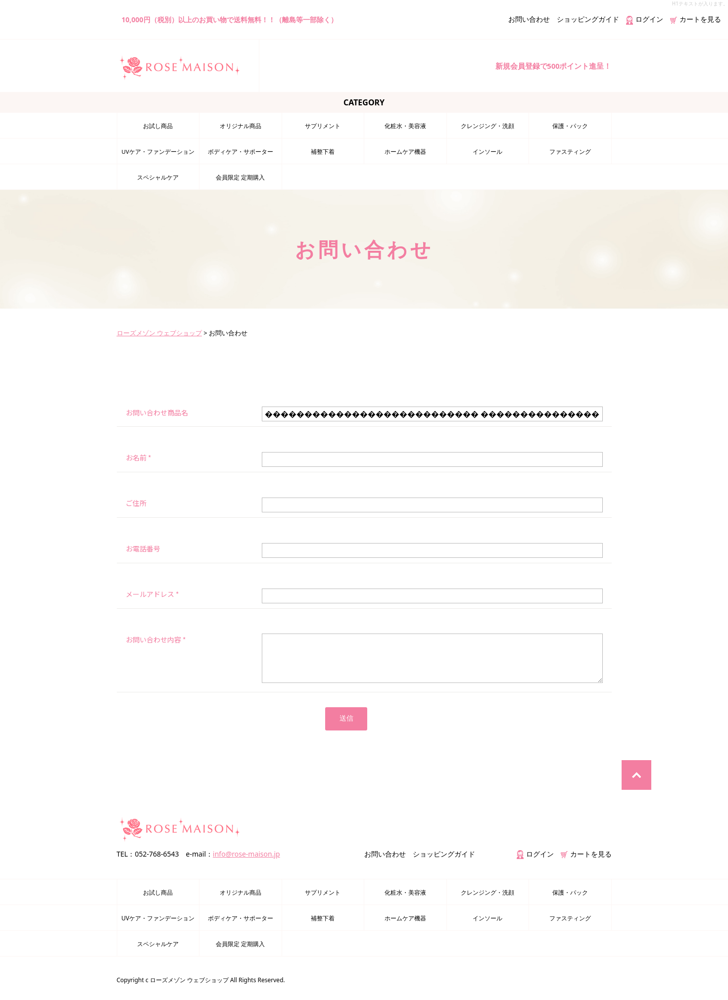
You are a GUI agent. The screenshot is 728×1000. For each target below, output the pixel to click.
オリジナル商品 (240, 126)
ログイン (644, 19)
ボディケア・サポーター (240, 151)
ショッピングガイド (588, 19)
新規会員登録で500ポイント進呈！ (549, 65)
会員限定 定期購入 (240, 177)
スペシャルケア (158, 177)
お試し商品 (158, 126)
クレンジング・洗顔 (487, 126)
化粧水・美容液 (405, 126)
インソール (487, 151)
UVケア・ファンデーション (157, 151)
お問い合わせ (529, 19)
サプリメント (322, 126)
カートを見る (695, 19)
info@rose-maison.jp (246, 854)
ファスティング (570, 151)
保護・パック (570, 126)
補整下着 (323, 151)
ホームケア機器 (405, 151)
